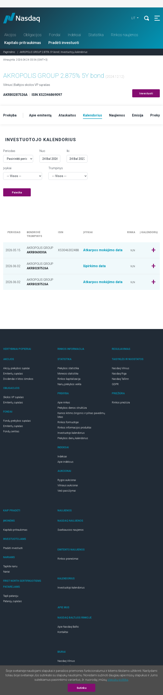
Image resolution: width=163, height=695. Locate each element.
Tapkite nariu (10, 566)
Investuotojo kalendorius (71, 432)
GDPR (115, 384)
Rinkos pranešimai (68, 558)
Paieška (17, 192)
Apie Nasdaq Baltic (68, 626)
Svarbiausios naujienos (71, 529)
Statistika (96, 35)
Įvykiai (7, 168)
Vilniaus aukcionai (68, 485)
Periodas (9, 151)
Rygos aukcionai (67, 480)
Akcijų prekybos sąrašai (16, 368)
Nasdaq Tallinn (120, 378)
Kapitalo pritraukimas (22, 42)
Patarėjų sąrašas (12, 601)
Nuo (42, 151)
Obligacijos (33, 35)
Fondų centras (11, 431)
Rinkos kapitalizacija (69, 378)
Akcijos (10, 35)
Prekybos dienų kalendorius (73, 438)
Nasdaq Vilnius (120, 368)
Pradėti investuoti (63, 42)
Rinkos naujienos (124, 35)
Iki (68, 151)
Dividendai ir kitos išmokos (18, 378)
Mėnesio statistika (68, 373)
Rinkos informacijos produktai (74, 427)
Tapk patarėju (10, 595)
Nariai (6, 571)
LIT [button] (133, 18)
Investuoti (146, 93)
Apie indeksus (65, 461)
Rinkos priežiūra (121, 402)
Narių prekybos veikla (69, 384)
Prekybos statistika (68, 368)
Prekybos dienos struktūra (72, 407)
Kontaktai (63, 632)
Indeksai (74, 35)
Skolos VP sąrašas (13, 397)
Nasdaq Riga (119, 373)
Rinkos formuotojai (68, 422)
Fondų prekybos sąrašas (17, 420)
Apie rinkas (64, 402)
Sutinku (82, 687)
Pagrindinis (9, 52)
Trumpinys (55, 168)
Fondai (54, 35)
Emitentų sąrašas (13, 373)
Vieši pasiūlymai (67, 490)
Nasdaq (25, 18)
